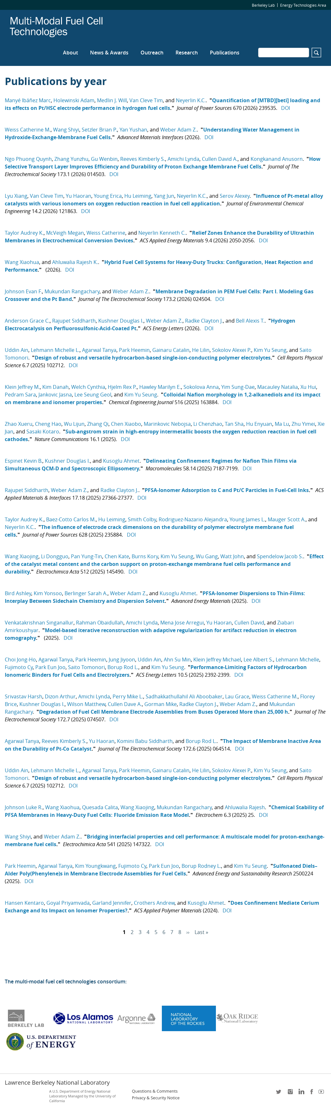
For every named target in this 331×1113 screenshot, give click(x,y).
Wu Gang (207, 556)
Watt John (232, 556)
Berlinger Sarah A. (86, 593)
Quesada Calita (100, 807)
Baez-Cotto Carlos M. (71, 519)
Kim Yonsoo (48, 593)
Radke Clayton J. (204, 320)
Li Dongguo (54, 556)
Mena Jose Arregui (182, 622)
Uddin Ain (16, 349)
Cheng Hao (48, 423)
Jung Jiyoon (122, 659)
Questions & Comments (155, 1091)
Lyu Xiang (16, 195)
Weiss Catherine (105, 232)
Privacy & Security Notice (156, 1097)
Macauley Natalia (277, 386)
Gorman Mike (160, 704)
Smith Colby (142, 519)
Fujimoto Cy (19, 667)
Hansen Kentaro (24, 902)
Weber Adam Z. (178, 129)
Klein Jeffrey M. (22, 386)
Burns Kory (145, 556)
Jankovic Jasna (55, 394)
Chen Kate (117, 556)
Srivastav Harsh (23, 696)
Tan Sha (234, 423)
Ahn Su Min (177, 659)
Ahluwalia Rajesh (245, 807)
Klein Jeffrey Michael (217, 659)
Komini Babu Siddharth (145, 741)
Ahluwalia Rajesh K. (75, 262)
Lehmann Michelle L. (55, 349)
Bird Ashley (18, 593)
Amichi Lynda (183, 158)
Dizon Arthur (60, 696)
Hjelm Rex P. (122, 386)
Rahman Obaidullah (99, 622)
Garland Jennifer (111, 902)
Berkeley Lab (263, 5)
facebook (311, 1094)
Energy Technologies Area (303, 5)
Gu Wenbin (104, 158)
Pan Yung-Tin (86, 556)
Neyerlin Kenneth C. (162, 232)
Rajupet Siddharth (74, 320)
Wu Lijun (74, 423)
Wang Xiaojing (21, 556)
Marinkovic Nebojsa (167, 423)
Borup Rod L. (122, 667)
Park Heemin (134, 349)
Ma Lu (282, 423)
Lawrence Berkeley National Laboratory (57, 1082)
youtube (322, 1094)
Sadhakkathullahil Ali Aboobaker (184, 696)
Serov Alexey (235, 195)
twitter (279, 1094)
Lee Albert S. (258, 659)
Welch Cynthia (88, 386)
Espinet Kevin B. (23, 460)
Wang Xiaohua (22, 262)
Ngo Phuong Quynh (28, 158)
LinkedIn (301, 1094)
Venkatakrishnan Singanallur (39, 622)
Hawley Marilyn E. (160, 386)
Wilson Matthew (86, 704)
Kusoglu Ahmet (121, 460)
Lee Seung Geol (92, 394)
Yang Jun (164, 195)
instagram (290, 1094)
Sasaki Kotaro (42, 431)
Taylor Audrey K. (24, 232)
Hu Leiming (137, 195)
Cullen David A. (220, 158)
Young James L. (247, 519)
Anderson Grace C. (27, 320)
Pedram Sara (20, 394)
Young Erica (108, 195)
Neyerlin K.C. (191, 100)
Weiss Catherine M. (28, 129)
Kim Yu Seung (270, 349)
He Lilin (201, 349)
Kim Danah (55, 386)
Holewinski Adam (73, 100)
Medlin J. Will (112, 100)
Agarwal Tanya (99, 349)
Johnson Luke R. (24, 807)
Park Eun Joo (50, 667)
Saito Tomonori (86, 667)
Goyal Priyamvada (68, 902)
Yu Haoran (78, 195)
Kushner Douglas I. (120, 320)
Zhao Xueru (18, 423)
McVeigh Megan (65, 232)
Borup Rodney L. (201, 865)
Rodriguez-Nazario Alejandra (193, 519)
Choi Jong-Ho (20, 659)
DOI (285, 107)
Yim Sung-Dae (238, 386)
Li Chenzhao (207, 423)
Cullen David (249, 622)
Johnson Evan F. (23, 291)
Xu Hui (308, 386)
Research (187, 52)
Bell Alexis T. (250, 320)
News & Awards (109, 52)
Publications (224, 52)
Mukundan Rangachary (72, 291)
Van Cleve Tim (146, 100)
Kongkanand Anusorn (277, 158)
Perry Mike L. (128, 696)
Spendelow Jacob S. (280, 556)
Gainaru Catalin (171, 349)
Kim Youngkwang (95, 865)
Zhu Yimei (303, 423)
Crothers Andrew (154, 902)
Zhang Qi (97, 423)
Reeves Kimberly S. (142, 158)
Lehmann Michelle (297, 659)
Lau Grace (237, 696)
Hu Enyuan (259, 423)
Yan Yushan (133, 129)
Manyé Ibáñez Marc (28, 100)
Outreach (152, 52)
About (70, 52)
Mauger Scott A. (287, 519)
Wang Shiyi (66, 129)
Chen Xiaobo (126, 423)
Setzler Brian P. (99, 129)
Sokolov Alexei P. (231, 349)
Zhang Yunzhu (71, 158)
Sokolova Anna (201, 386)
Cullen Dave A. (125, 704)
